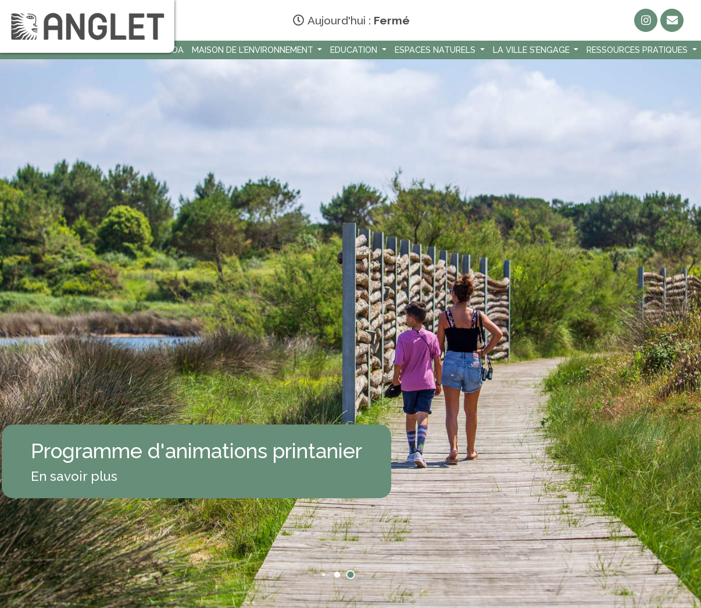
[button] (324, 574)
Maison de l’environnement (254, 50)
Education (355, 50)
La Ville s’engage (532, 50)
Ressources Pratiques (638, 50)
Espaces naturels (436, 50)
